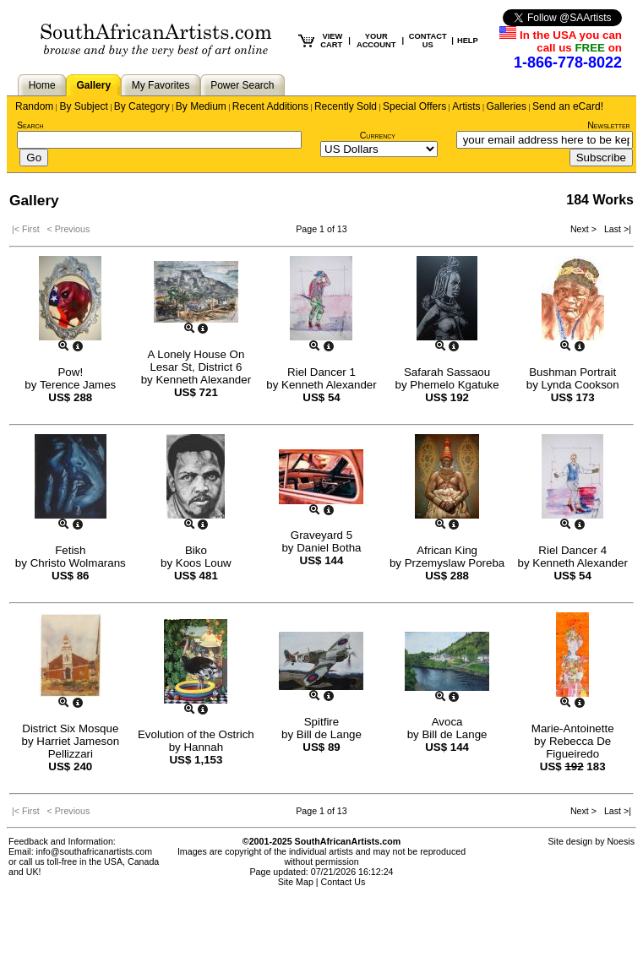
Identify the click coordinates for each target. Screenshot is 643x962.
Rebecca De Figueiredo (578, 747)
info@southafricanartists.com (94, 851)
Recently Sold (345, 106)
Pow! (70, 372)
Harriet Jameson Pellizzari (77, 747)
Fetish (70, 550)
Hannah (203, 747)
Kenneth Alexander (203, 379)
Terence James (78, 384)
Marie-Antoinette (572, 728)
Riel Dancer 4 (572, 550)
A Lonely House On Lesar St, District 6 (195, 360)
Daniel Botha (329, 547)
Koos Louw (204, 563)
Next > (584, 229)
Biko (196, 550)
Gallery (93, 85)
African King (447, 550)
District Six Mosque (70, 728)
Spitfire (321, 721)
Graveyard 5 (321, 535)
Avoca (447, 721)
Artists (466, 106)
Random (34, 106)
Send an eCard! (567, 106)
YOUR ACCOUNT (376, 40)
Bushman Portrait (572, 372)
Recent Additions (270, 106)
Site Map (295, 882)
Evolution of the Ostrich (196, 734)
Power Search (242, 85)
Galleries (506, 106)
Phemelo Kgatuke (454, 384)
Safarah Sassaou (447, 372)
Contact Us (343, 882)
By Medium (201, 106)
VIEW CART (331, 40)
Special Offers (414, 106)
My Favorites (161, 85)
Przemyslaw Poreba (455, 563)
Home (42, 85)
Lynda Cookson (580, 384)
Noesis (621, 841)
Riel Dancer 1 (321, 372)
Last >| (615, 229)
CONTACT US (428, 40)
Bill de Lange (329, 734)
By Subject (83, 106)
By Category (142, 106)
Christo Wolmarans (78, 563)
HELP (467, 40)
